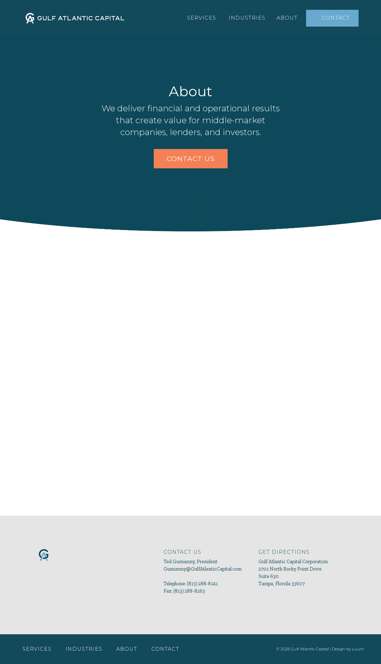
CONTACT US (191, 158)
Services (201, 18)
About (287, 18)
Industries (247, 18)
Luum (358, 648)
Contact (336, 18)
